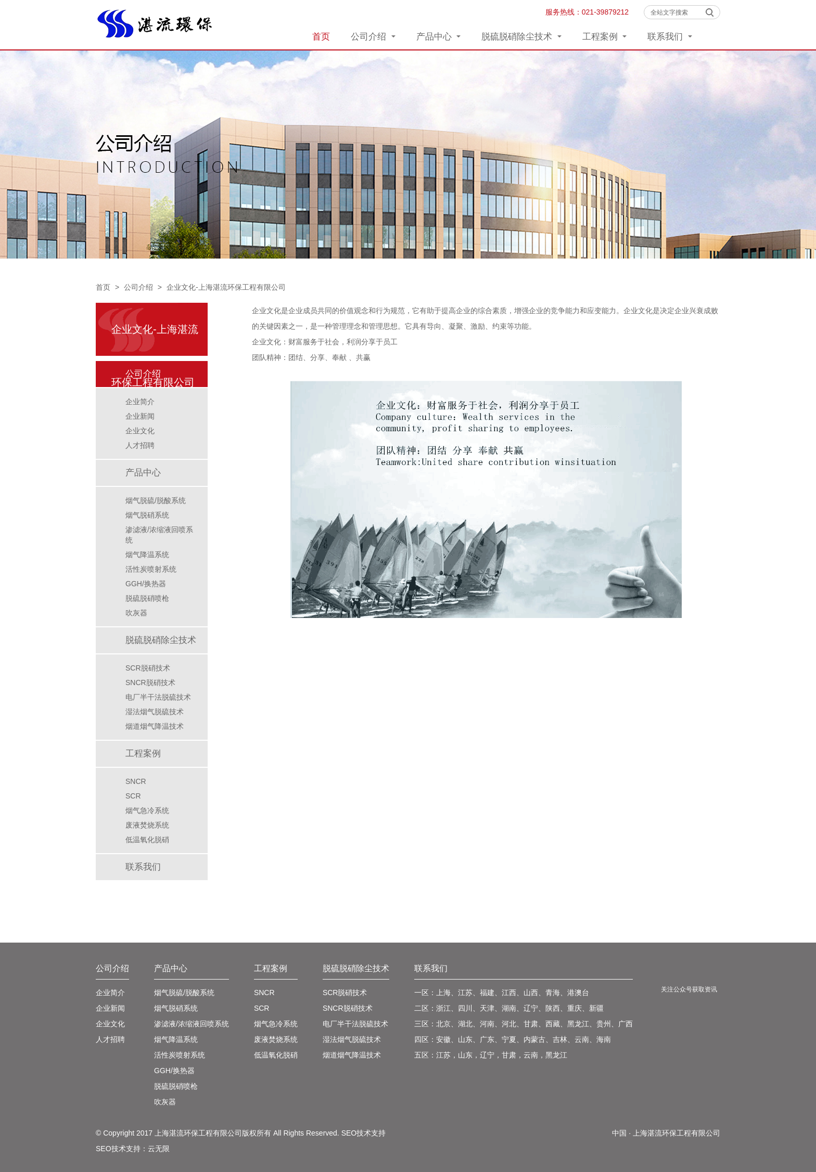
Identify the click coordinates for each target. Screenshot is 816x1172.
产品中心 (438, 37)
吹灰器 (136, 613)
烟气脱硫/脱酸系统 (155, 500)
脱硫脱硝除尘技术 (521, 37)
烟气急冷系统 (147, 810)
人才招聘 (140, 445)
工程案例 (604, 37)
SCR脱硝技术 (147, 668)
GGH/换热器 (145, 583)
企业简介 (140, 401)
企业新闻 (140, 416)
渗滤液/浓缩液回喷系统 (159, 534)
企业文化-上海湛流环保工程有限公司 (226, 287)
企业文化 (140, 431)
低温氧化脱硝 (147, 839)
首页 (321, 37)
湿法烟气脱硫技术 (154, 711)
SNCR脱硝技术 (150, 682)
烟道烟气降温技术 (154, 726)
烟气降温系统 (147, 554)
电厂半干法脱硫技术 (158, 697)
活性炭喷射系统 (150, 569)
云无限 (159, 1148)
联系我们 (669, 37)
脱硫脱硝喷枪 (147, 598)
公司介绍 (373, 37)
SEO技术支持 (363, 1133)
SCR (133, 796)
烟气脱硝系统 (147, 515)
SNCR (135, 781)
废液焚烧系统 (147, 825)
